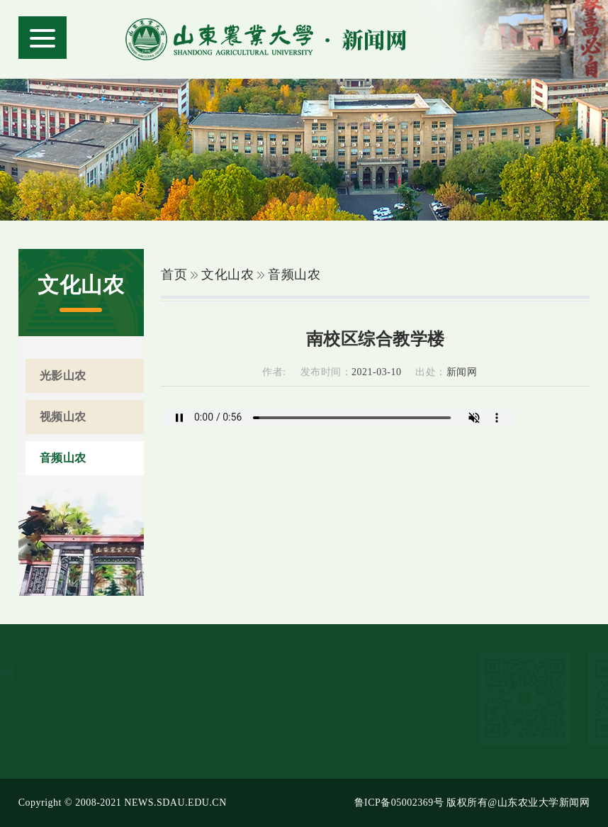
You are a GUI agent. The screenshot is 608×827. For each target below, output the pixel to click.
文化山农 (227, 274)
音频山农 (294, 274)
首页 (174, 274)
